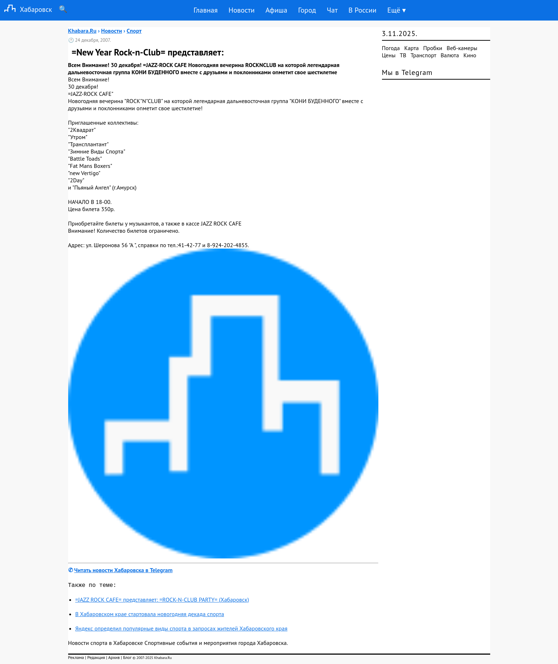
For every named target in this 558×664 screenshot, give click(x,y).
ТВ (403, 55)
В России (362, 10)
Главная (205, 10)
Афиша (276, 10)
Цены (389, 55)
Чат (332, 10)
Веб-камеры (462, 48)
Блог (127, 658)
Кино (469, 55)
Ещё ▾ (396, 10)
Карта (411, 48)
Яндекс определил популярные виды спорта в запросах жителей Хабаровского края (181, 629)
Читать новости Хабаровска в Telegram (123, 570)
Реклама (76, 658)
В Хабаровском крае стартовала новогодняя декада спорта (149, 615)
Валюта (450, 55)
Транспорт (423, 55)
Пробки (432, 48)
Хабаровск (26, 9)
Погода (391, 48)
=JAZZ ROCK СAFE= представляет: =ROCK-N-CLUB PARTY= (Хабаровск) (162, 601)
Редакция (96, 658)
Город (307, 10)
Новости (241, 10)
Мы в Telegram (407, 72)
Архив (114, 658)
